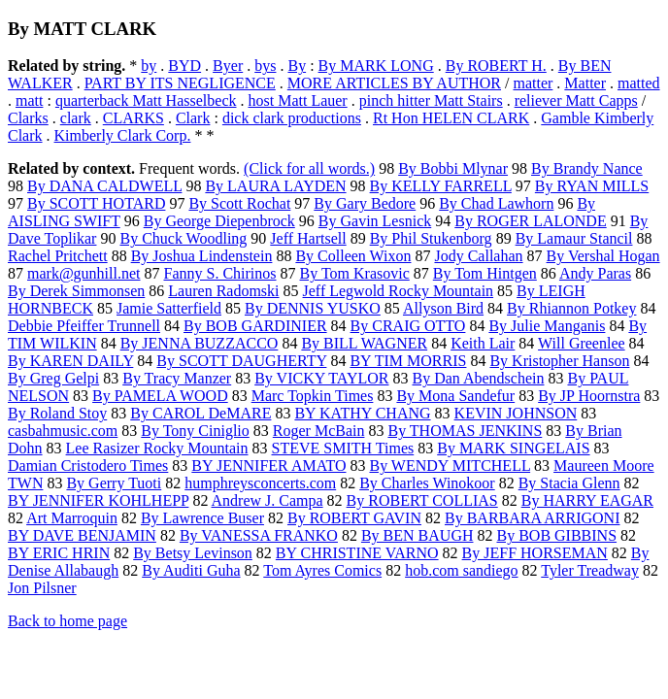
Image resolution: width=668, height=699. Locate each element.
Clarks (28, 118)
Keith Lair (483, 343)
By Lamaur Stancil (574, 238)
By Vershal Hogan (603, 256)
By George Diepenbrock (219, 221)
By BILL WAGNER (364, 343)
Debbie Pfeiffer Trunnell (84, 325)
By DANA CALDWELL (104, 186)
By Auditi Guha (191, 570)
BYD (184, 65)
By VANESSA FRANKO (259, 535)
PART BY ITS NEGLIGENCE (180, 83)
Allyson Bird (443, 308)
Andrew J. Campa (267, 500)
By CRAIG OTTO (408, 325)
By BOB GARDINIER (255, 325)
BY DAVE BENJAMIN (82, 535)
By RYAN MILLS (592, 186)
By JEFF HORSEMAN (535, 553)
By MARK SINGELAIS (513, 448)
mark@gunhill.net (84, 273)
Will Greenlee (581, 343)
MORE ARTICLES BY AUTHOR (394, 83)
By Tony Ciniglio (195, 430)
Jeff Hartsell (308, 238)
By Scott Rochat (239, 203)
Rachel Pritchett (58, 256)
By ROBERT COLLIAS (422, 500)
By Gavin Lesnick (374, 221)
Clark (193, 118)
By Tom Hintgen (485, 273)
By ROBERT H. (496, 65)
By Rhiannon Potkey (571, 308)
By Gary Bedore (365, 203)
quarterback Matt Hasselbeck (146, 100)
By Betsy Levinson (192, 553)
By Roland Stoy (57, 413)
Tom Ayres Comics (322, 570)
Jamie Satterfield (169, 308)
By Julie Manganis (546, 325)
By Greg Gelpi (53, 378)
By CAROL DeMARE (200, 413)
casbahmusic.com (62, 430)
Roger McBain (319, 430)
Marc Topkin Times (312, 395)
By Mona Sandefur (455, 395)
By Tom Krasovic (355, 273)
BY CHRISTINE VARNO (357, 553)
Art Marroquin (71, 518)
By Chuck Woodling (183, 238)
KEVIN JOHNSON (516, 413)
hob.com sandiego (461, 570)
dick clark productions (291, 118)
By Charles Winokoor (427, 483)
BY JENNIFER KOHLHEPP (98, 500)
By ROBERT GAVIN (354, 518)
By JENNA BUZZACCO (199, 343)
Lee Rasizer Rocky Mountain (157, 448)
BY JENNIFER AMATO (268, 465)
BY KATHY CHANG (362, 413)
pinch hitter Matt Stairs (431, 100)
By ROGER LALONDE (530, 221)
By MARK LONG (376, 65)
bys (265, 65)
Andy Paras (595, 273)
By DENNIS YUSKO (313, 308)
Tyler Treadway (590, 570)
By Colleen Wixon (353, 256)
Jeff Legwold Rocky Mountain (398, 291)
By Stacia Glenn (569, 483)
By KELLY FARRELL (441, 186)
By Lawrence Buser (202, 518)
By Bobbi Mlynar (453, 168)
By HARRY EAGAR (587, 500)
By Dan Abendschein (478, 378)
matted (639, 83)
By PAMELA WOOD (160, 395)
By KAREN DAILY (70, 360)
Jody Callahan (478, 256)
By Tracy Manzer (176, 378)
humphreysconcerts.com (260, 483)
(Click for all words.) (309, 168)
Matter (585, 83)
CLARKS (133, 118)
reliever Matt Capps (576, 100)
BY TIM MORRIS (408, 360)
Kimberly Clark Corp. (122, 135)
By (296, 65)
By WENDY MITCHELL (449, 465)
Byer (228, 65)
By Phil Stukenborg (431, 238)
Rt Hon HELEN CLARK (451, 118)
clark (75, 118)
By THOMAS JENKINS (464, 430)
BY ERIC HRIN (59, 553)
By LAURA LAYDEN (275, 186)
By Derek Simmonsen (76, 291)
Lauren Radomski (223, 291)
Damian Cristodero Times (88, 465)
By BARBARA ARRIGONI (532, 518)
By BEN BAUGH (417, 535)
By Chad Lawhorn (496, 203)
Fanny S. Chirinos (220, 273)
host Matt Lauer (297, 100)
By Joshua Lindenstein (202, 256)
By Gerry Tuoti (113, 483)
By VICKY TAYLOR (321, 378)
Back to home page (67, 621)
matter (532, 83)
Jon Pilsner (42, 588)
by (148, 65)
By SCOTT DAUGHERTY (241, 360)
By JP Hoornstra (589, 395)
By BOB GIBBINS (556, 535)
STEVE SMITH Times (343, 448)
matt (29, 100)
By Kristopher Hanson (559, 360)
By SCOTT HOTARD (96, 203)
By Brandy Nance (587, 168)
